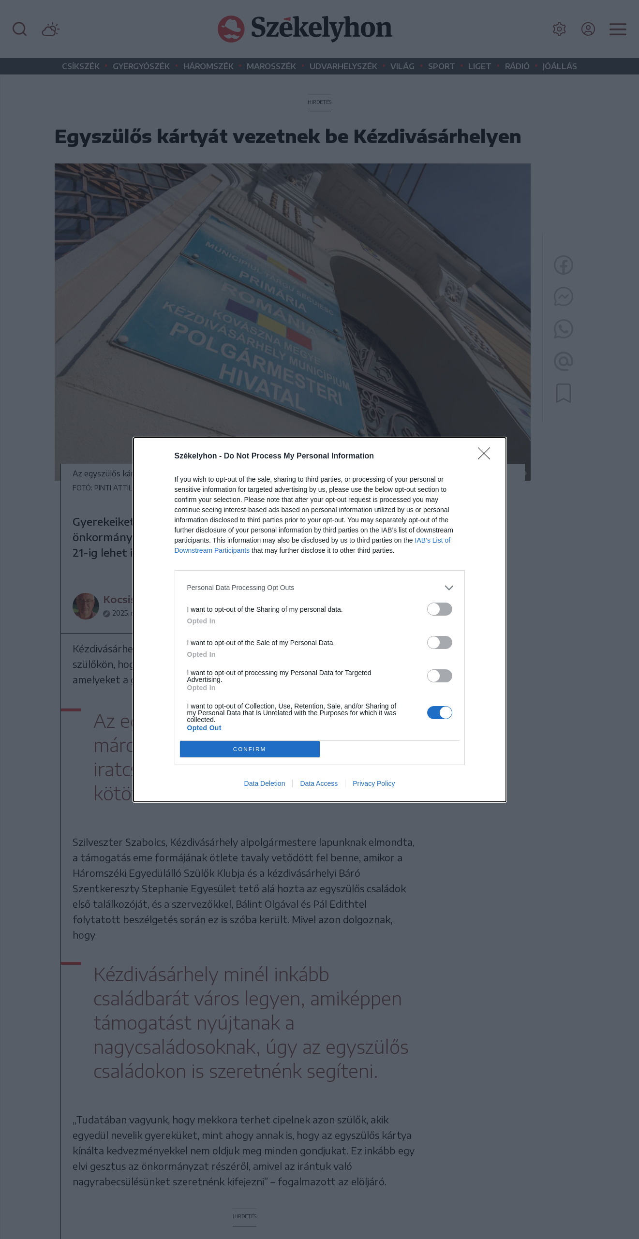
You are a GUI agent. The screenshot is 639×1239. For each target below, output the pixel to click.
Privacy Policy (374, 783)
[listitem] (319, 588)
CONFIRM (250, 748)
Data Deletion (264, 783)
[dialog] (320, 620)
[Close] (487, 456)
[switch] (439, 609)
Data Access (319, 783)
